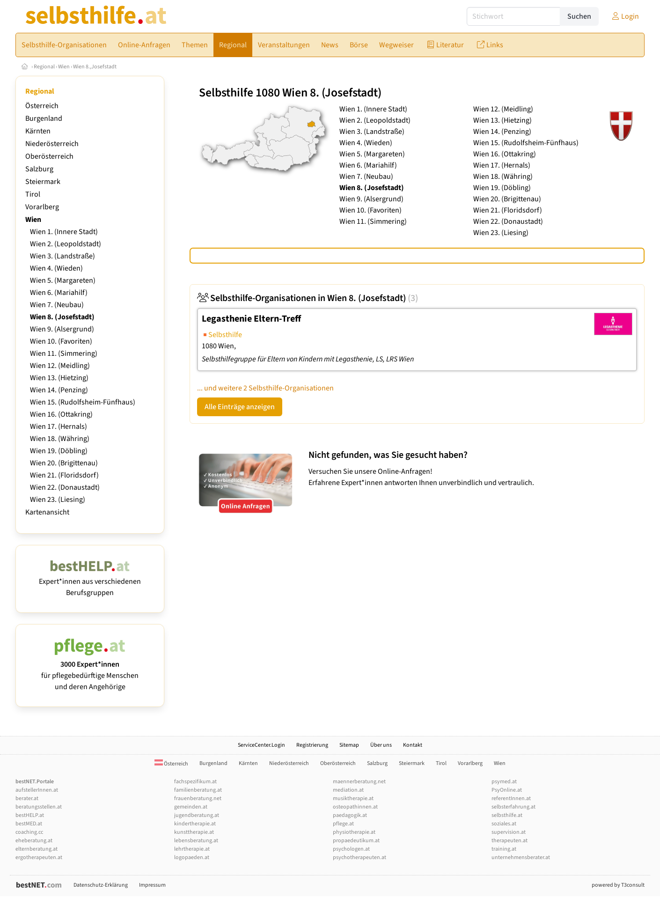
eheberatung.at (33, 841)
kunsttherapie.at (194, 832)
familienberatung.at (198, 790)
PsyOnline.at (506, 790)
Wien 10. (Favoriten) (61, 341)
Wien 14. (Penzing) (59, 390)
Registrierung (312, 745)
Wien (64, 67)
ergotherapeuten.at (38, 857)
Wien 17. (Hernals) (58, 426)
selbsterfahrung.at (513, 807)
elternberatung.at (36, 849)
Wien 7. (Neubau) (57, 305)
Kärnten (38, 131)
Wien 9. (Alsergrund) (62, 329)
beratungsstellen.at (38, 807)
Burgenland (43, 118)
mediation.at (348, 790)
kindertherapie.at (195, 824)
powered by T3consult (618, 885)
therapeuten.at (509, 841)
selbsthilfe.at (506, 815)
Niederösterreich (52, 144)
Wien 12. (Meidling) (60, 365)
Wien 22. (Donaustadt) (65, 487)
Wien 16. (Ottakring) (61, 414)
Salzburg (39, 169)
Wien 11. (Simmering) (63, 353)
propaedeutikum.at (356, 841)
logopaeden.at (191, 857)
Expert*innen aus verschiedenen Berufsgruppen (90, 581)
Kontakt (412, 745)
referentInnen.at (511, 798)
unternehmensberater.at (520, 857)
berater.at (26, 798)
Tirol (32, 194)
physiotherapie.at (354, 832)
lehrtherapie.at (192, 849)
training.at (503, 849)
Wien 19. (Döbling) (59, 451)
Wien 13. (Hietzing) (59, 378)
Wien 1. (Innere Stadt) (64, 232)
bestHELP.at (29, 815)
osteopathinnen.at (355, 807)
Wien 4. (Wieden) (56, 268)
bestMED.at (28, 824)
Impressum (152, 885)
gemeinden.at (190, 807)
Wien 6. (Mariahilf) (59, 292)
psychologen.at (351, 849)
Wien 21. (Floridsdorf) (64, 475)
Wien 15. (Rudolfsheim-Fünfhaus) (82, 402)
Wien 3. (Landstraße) (62, 256)
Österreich (42, 106)
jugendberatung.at (196, 815)
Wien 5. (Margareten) (62, 280)
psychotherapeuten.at (359, 857)
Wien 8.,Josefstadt (95, 67)
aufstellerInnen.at (36, 790)
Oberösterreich (49, 156)
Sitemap (349, 745)
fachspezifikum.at (195, 782)
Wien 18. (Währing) (59, 439)
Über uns (381, 745)
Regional (44, 67)
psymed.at (504, 782)
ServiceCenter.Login (261, 745)
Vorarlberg (42, 207)
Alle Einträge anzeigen (240, 407)
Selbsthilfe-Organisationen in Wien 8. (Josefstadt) (307, 298)
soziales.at (503, 824)
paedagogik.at (350, 815)
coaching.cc (29, 832)
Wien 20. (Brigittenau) (64, 463)
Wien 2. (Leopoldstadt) (65, 244)
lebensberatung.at (196, 841)
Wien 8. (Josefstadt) (62, 317)
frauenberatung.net (197, 798)
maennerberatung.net (359, 782)
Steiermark (42, 181)
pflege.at (343, 824)
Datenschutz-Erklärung (100, 885)
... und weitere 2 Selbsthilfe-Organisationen (265, 388)
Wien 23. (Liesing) (57, 499)
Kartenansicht (47, 512)
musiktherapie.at (353, 798)
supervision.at (508, 832)
